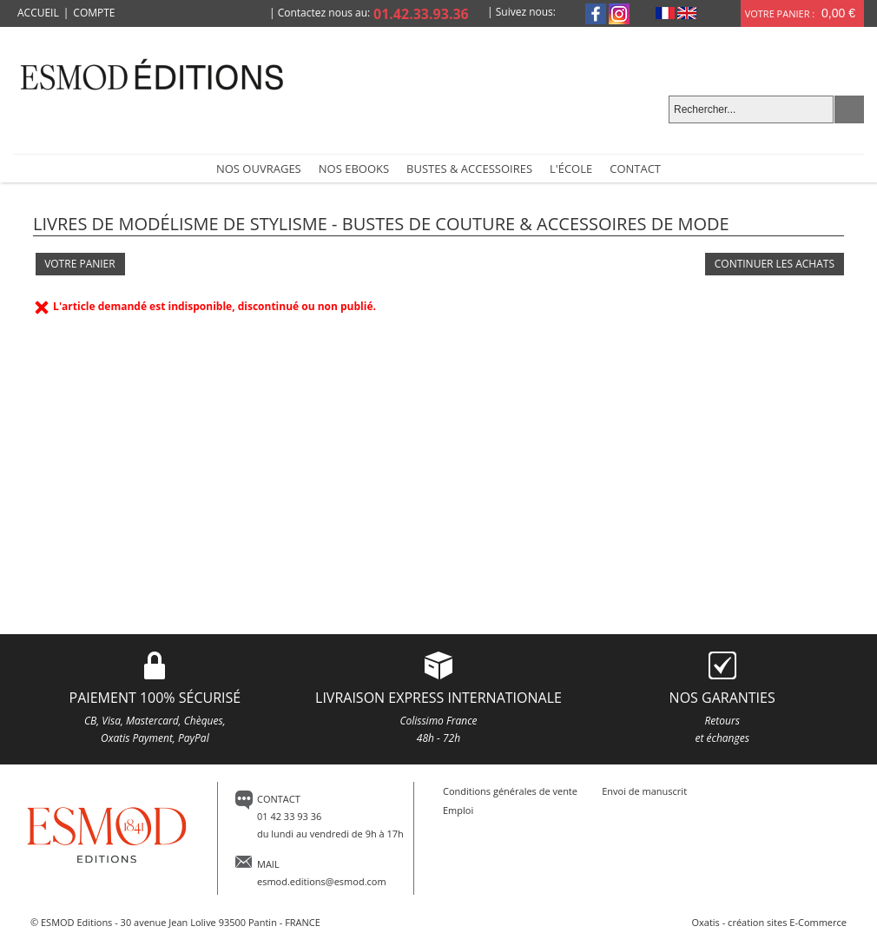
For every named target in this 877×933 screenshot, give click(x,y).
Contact (635, 168)
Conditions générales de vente (510, 790)
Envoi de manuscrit (644, 790)
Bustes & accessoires (469, 168)
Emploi (458, 810)
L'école (571, 168)
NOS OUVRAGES (258, 168)
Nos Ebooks (354, 168)
